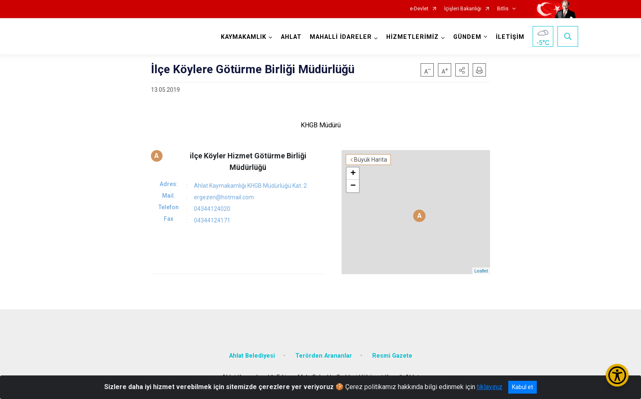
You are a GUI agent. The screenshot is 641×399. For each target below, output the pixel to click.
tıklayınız (489, 387)
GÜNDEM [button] (467, 37)
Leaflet (481, 270)
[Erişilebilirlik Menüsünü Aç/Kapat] (617, 375)
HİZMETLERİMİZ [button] (412, 37)
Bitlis (503, 9)
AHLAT (291, 37)
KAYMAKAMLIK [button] (243, 37)
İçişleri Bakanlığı (462, 9)
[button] (462, 69)
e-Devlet (419, 9)
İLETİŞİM (510, 37)
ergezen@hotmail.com (224, 197)
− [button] (353, 186)
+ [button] (353, 173)
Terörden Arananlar (323, 355)
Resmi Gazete (392, 355)
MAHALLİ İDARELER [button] (341, 37)
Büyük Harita (370, 159)
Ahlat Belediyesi (252, 355)
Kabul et (522, 387)
